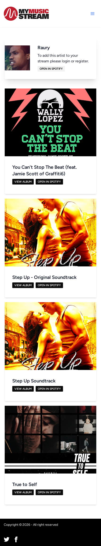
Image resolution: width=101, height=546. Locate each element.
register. (82, 61)
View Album (23, 181)
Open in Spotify (51, 68)
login (66, 61)
